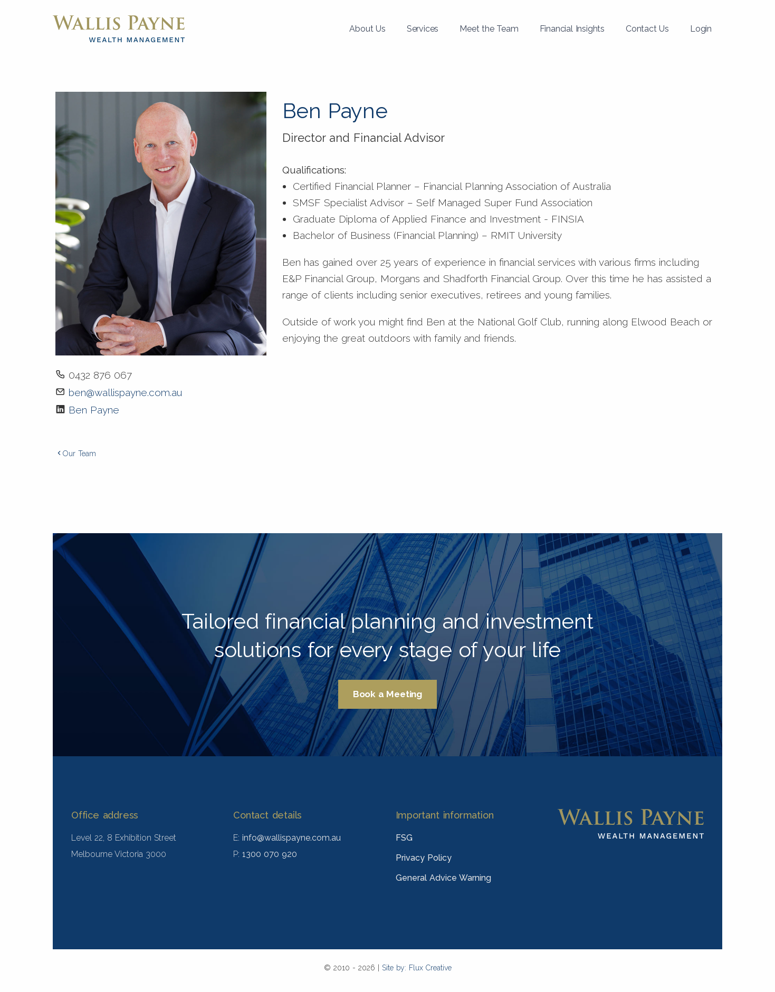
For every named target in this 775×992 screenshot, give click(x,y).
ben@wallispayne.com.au (126, 392)
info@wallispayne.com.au (291, 838)
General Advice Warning (443, 878)
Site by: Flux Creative (417, 968)
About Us (367, 29)
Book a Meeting (387, 694)
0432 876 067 (100, 375)
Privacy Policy (424, 858)
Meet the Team (489, 29)
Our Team (75, 453)
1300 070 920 (269, 854)
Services (422, 29)
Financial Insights (572, 29)
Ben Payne (94, 410)
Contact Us (647, 29)
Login (701, 29)
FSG (404, 838)
